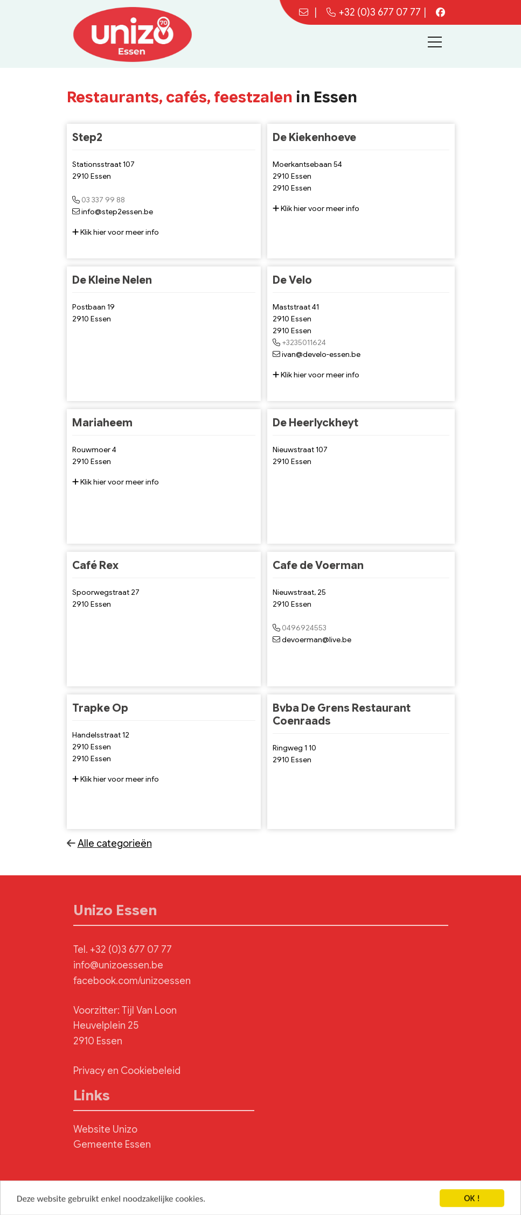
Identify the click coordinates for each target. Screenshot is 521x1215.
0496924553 (304, 628)
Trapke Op (100, 708)
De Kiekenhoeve (314, 137)
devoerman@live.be (316, 639)
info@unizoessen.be (118, 965)
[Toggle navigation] (434, 42)
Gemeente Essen (112, 1144)
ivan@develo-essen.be (321, 354)
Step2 (87, 137)
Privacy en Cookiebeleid (126, 1071)
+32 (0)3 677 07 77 (374, 12)
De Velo (292, 280)
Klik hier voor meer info (115, 232)
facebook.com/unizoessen (132, 981)
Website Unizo (105, 1129)
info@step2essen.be (117, 211)
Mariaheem (102, 423)
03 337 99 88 (103, 200)
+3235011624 (304, 342)
